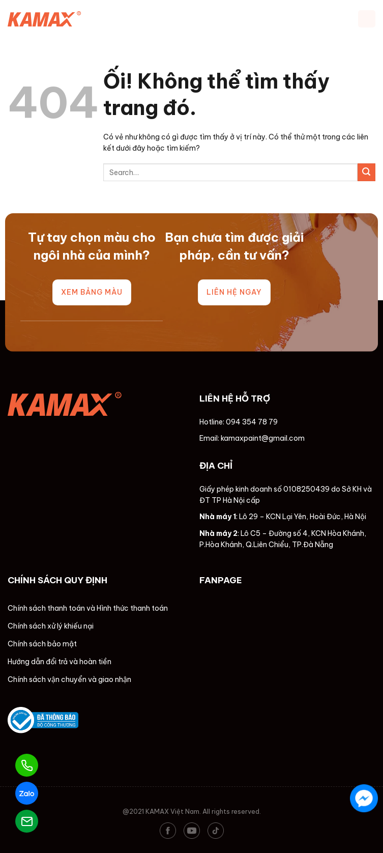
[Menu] (366, 18)
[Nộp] (366, 172)
